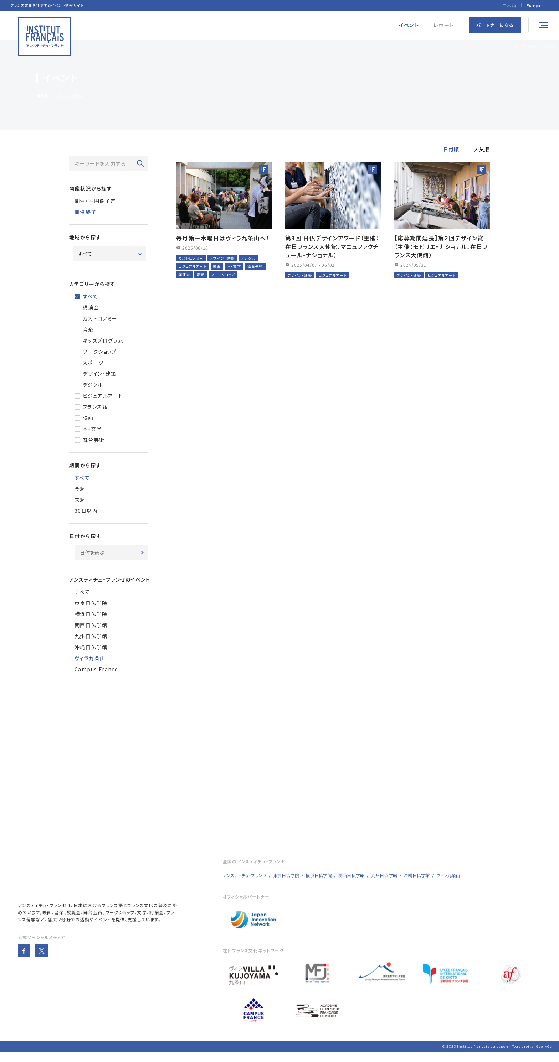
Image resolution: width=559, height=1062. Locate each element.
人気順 (482, 149)
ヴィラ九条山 (448, 885)
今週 (80, 488)
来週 (80, 499)
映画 (88, 417)
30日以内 (86, 510)
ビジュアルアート (103, 395)
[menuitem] (535, 5)
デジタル (93, 384)
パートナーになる (495, 25)
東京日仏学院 (91, 603)
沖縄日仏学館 (91, 647)
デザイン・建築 (100, 373)
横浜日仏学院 (91, 614)
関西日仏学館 (91, 625)
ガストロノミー (100, 318)
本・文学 (92, 428)
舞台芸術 (94, 439)
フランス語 (95, 406)
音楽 (88, 329)
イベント (548, 46)
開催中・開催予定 (95, 200)
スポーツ (93, 362)
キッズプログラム (103, 340)
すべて (90, 296)
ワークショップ (100, 351)
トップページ (526, 46)
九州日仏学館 (91, 636)
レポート (444, 25)
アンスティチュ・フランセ (42, 915)
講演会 (91, 307)
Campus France (96, 669)
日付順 (451, 149)
